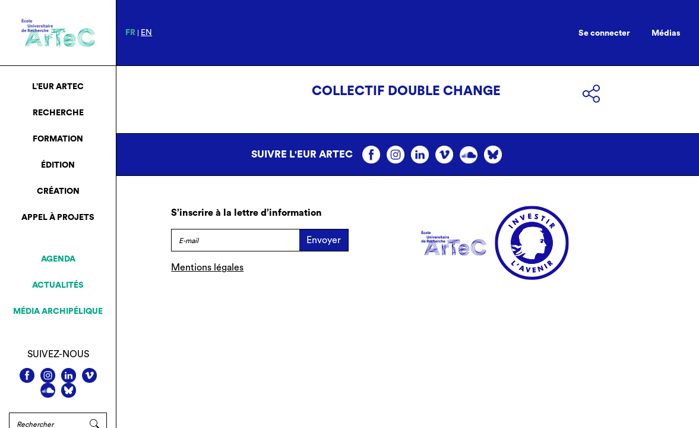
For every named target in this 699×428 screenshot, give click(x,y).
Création (58, 191)
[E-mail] (235, 240)
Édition (58, 165)
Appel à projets (57, 217)
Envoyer (323, 240)
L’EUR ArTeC (58, 87)
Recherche (58, 113)
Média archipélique (58, 311)
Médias (666, 33)
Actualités (58, 285)
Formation (58, 139)
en (146, 33)
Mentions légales (207, 267)
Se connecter (604, 33)
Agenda (58, 259)
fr (130, 33)
